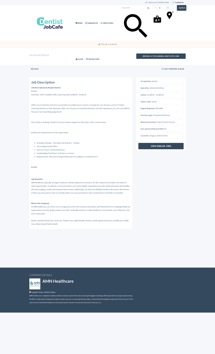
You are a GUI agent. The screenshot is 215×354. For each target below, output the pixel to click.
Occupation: (146, 81)
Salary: (144, 95)
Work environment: (149, 122)
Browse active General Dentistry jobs (161, 56)
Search (182, 8)
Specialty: (145, 88)
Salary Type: (146, 101)
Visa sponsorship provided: (152, 129)
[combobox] (157, 8)
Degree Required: (148, 108)
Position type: (147, 115)
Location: (145, 135)
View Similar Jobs (161, 146)
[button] (34, 68)
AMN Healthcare (58, 281)
